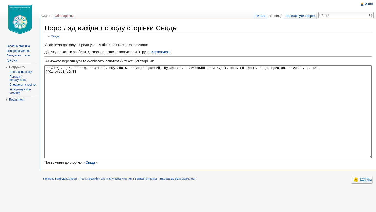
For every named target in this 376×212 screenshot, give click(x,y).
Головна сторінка (18, 46)
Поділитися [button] (16, 99)
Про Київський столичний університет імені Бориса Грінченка (122, 200)
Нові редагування (18, 51)
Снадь (60, 37)
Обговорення (67, 16)
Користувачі (165, 53)
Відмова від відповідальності (182, 200)
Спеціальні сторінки (23, 84)
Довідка (12, 60)
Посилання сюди (21, 72)
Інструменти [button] (17, 67)
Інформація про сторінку (20, 91)
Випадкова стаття (18, 55)
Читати (259, 16)
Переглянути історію (299, 16)
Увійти (368, 4)
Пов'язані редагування (18, 78)
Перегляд (274, 16)
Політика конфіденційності (64, 200)
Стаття (49, 16)
